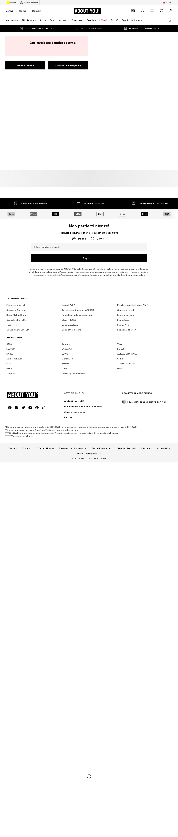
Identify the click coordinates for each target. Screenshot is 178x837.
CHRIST (121, 358)
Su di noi (12, 448)
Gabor (65, 368)
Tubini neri (11, 325)
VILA (119, 344)
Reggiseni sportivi (15, 305)
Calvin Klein (67, 358)
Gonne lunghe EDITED (17, 329)
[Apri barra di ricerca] (169, 20)
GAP (119, 368)
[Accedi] (142, 11)
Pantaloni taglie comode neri (77, 315)
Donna (9, 10)
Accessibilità (163, 448)
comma (65, 363)
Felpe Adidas (124, 320)
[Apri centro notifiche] (152, 11)
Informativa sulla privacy (45, 272)
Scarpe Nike (123, 325)
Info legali (146, 448)
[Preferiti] (161, 11)
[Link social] (10, 408)
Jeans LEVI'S (68, 305)
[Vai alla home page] (87, 11)
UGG (8, 363)
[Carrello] (171, 11)
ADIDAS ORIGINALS (127, 354)
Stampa (26, 448)
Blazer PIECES (69, 320)
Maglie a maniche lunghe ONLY (132, 305)
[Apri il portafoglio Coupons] (133, 11)
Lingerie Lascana (125, 315)
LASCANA (67, 349)
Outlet (11, 2)
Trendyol (11, 373)
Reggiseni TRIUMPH (127, 329)
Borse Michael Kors (16, 315)
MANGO (10, 349)
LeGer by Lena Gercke (73, 373)
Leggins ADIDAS (70, 325)
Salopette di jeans (71, 329)
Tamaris (66, 344)
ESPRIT (10, 368)
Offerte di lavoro (45, 448)
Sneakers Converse (16, 310)
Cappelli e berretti (16, 320)
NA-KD (9, 354)
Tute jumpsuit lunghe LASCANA (78, 310)
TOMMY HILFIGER (126, 363)
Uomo (22, 10)
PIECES (121, 349)
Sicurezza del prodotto (89, 453)
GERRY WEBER (14, 358)
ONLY (9, 344)
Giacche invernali (125, 310)
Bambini (37, 10)
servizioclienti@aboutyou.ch (61, 275)
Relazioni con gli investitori (73, 448)
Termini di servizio (127, 448)
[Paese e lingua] (167, 2)
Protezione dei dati (102, 448)
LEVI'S (65, 354)
